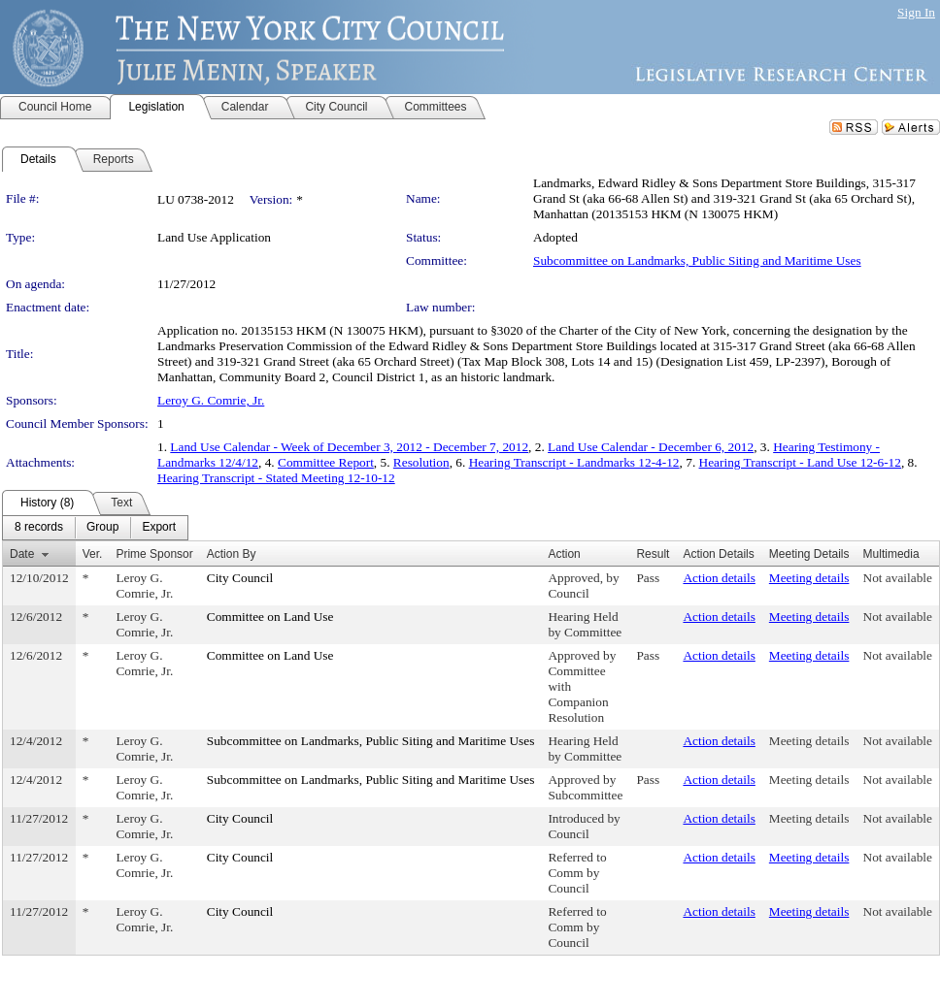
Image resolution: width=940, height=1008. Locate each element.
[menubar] (95, 527)
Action (564, 554)
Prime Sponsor (154, 554)
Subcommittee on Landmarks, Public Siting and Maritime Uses (697, 260)
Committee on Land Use (270, 616)
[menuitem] (39, 527)
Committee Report (326, 462)
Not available (897, 577)
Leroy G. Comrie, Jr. (210, 400)
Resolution (421, 462)
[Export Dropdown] (158, 527)
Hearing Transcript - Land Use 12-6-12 (800, 462)
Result (652, 554)
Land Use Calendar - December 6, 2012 (651, 446)
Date (22, 554)
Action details (719, 577)
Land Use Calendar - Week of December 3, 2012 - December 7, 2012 (349, 446)
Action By (231, 554)
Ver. (93, 554)
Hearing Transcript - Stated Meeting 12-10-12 (276, 478)
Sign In (916, 12)
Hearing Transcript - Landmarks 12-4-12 (574, 462)
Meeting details (809, 577)
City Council (240, 577)
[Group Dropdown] (102, 527)
